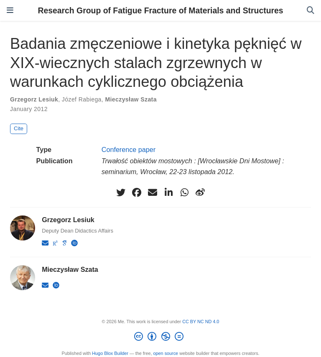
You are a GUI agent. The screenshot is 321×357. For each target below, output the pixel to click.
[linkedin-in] (168, 192)
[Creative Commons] (160, 337)
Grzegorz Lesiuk (34, 99)
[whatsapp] (184, 192)
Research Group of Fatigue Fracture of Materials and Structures (160, 10)
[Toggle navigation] (10, 10)
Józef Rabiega (82, 99)
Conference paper (128, 149)
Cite (18, 128)
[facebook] (136, 192)
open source (165, 353)
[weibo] (200, 192)
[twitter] (121, 192)
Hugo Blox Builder (110, 353)
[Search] (310, 10)
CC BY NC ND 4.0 (200, 321)
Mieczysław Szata (130, 99)
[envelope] (152, 192)
